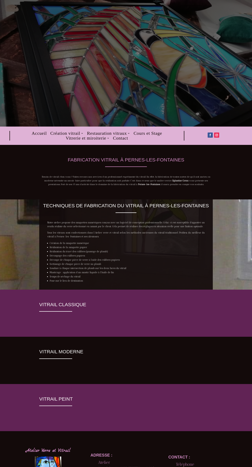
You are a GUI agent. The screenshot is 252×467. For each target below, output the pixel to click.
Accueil (39, 134)
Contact (120, 139)
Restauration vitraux (107, 134)
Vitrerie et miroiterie (86, 139)
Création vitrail (65, 134)
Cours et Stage (148, 134)
